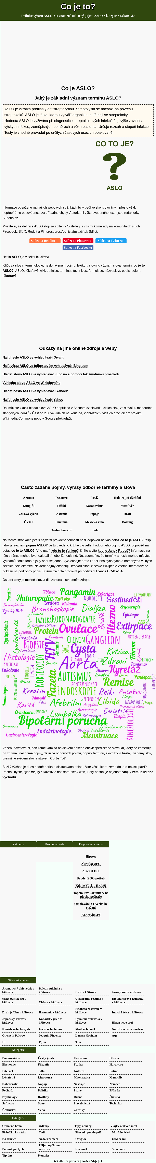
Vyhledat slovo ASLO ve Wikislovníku (32, 382)
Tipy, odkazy (83, 1126)
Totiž (42, 1132)
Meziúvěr (127, 506)
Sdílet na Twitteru (111, 240)
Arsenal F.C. (91, 871)
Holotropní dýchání (127, 497)
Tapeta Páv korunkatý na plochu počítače (90, 894)
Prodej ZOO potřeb (91, 878)
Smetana (61, 522)
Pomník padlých (13, 1149)
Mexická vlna (94, 522)
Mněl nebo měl (85, 1029)
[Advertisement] (78, 53)
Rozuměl (81, 1149)
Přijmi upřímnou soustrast (50, 1147)
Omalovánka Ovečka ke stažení (91, 905)
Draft (127, 514)
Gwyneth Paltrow (13, 1035)
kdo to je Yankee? (65, 550)
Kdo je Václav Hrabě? (90, 885)
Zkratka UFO (91, 863)
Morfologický (121, 1132)
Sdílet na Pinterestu (78, 240)
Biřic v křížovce (85, 992)
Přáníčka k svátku (14, 1132)
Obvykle (81, 1139)
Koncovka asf (90, 915)
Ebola (94, 530)
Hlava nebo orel (122, 1022)
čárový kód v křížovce (126, 992)
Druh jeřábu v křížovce (17, 1012)
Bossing (127, 522)
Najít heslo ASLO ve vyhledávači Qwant (33, 357)
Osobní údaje (89, 1161)
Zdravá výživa (29, 514)
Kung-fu (29, 506)
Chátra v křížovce (50, 1002)
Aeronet (28, 497)
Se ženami (118, 1149)
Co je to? (78, 6)
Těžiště (61, 506)
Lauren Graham (86, 1035)
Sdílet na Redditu (45, 240)
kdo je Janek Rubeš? (114, 550)
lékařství (42, 257)
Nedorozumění (48, 1139)
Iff (3, 1042)
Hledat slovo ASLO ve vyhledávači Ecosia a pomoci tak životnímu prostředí (61, 374)
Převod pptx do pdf (88, 1132)
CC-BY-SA (115, 571)
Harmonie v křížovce (52, 1012)
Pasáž (94, 497)
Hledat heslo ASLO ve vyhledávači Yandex (35, 391)
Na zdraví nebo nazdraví (128, 1029)
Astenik (61, 514)
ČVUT (28, 522)
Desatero (61, 497)
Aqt (114, 1035)
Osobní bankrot (62, 530)
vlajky (35, 772)
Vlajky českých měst (123, 1126)
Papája (94, 514)
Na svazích (9, 1139)
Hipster (91, 856)
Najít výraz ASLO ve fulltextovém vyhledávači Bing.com (45, 365)
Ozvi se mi (119, 1139)
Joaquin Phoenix (50, 1035)
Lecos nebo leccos (50, 1029)
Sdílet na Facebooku (78, 247)
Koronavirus (94, 506)
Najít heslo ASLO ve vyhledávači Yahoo (33, 399)
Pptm (42, 1042)
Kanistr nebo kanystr (16, 1029)
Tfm (78, 1042)
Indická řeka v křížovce (127, 1012)
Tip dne (7, 1155)
